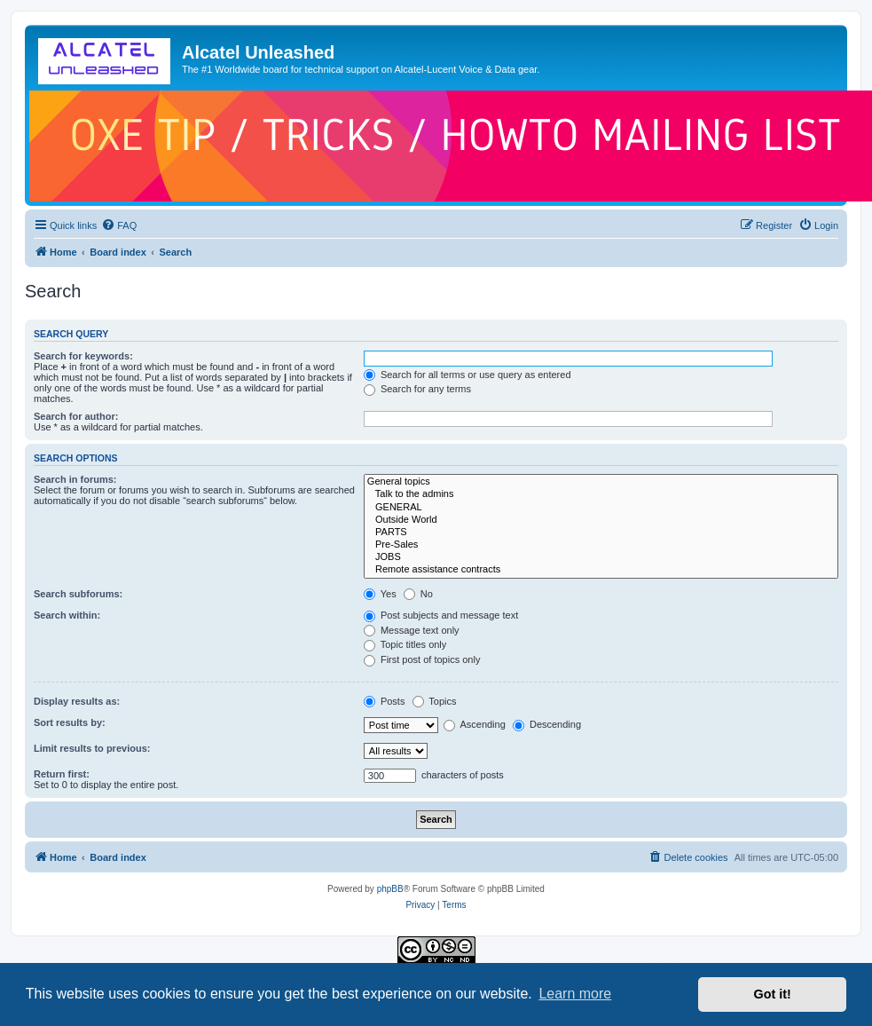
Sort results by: (70, 722)
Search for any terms (417, 388)
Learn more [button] (574, 993)
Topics (434, 701)
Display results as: (77, 701)
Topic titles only (405, 644)
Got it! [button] (772, 994)
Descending (547, 724)
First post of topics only (422, 659)
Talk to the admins (601, 494)
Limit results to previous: (92, 748)
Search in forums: (75, 479)
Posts (384, 701)
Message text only (412, 630)
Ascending (475, 724)
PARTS (601, 532)
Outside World (601, 520)
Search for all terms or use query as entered (467, 374)
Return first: (62, 774)
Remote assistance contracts (601, 570)
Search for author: (76, 416)
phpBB (390, 889)
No (418, 593)
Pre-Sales (601, 545)
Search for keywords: (83, 356)
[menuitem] (119, 225)
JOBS (601, 557)
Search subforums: (78, 593)
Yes (380, 593)
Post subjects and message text (441, 615)
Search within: (67, 615)
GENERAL (601, 507)
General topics (601, 482)
